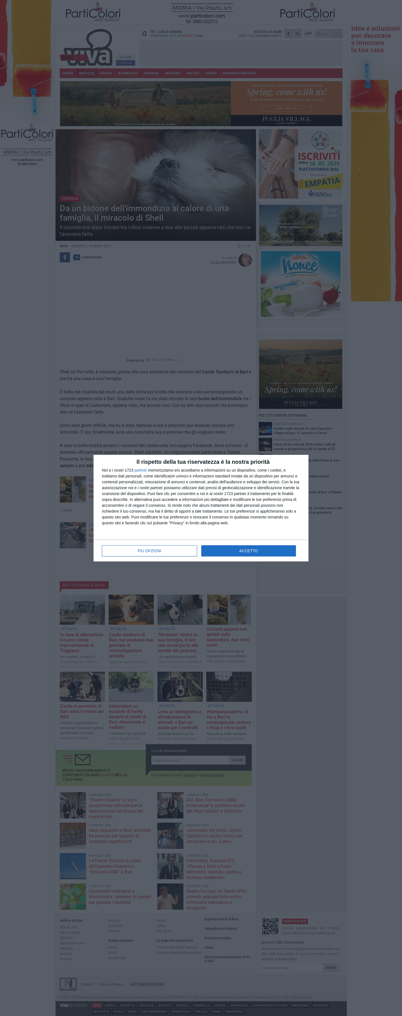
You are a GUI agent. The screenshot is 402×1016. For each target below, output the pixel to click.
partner (141, 470)
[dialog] (201, 508)
